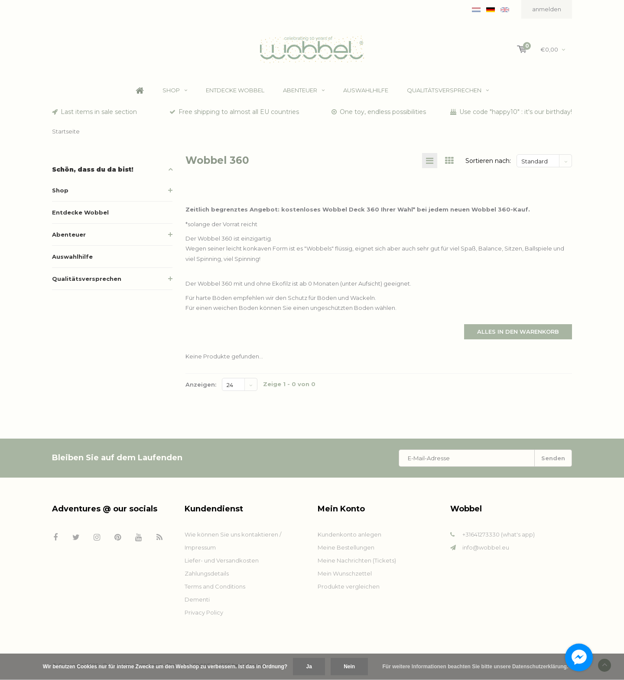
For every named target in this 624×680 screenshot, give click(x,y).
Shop (174, 90)
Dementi (197, 599)
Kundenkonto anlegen (349, 534)
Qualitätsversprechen (448, 90)
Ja (309, 667)
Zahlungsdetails (207, 573)
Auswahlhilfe (365, 90)
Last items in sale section (94, 112)
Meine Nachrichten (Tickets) (357, 560)
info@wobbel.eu (485, 547)
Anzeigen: (200, 384)
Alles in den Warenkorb (518, 331)
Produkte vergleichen (349, 586)
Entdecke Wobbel (235, 90)
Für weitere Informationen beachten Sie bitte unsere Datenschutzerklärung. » (478, 667)
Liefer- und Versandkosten (222, 560)
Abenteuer (304, 90)
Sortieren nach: (488, 161)
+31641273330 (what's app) (498, 534)
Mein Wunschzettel (345, 573)
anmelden (546, 9)
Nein (349, 667)
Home (140, 90)
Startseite (66, 131)
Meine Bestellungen (346, 547)
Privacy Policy (204, 612)
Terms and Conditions (215, 586)
